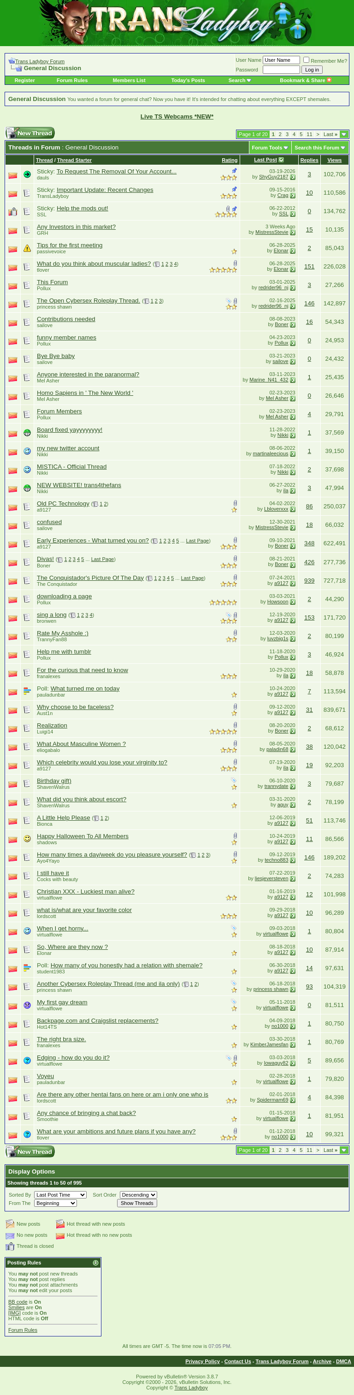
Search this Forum (317, 147)
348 (309, 543)
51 (309, 820)
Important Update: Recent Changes (105, 189)
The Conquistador (57, 584)
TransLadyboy (53, 196)
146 (309, 303)
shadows (47, 842)
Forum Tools (267, 147)
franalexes (48, 676)
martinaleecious (271, 453)
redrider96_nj (274, 287)
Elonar (281, 250)
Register (25, 80)
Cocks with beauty (57, 879)
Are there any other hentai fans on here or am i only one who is (122, 1094)
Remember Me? (325, 61)
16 (309, 321)
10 (309, 192)
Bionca (45, 824)
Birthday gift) (54, 780)
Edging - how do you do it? (73, 1057)
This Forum (52, 282)
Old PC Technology (63, 503)
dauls (43, 177)
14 (309, 968)
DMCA (343, 1361)
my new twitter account (68, 448)
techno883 (276, 860)
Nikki (42, 436)
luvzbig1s (278, 638)
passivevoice (51, 251)
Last (330, 134)
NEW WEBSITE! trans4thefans (79, 485)
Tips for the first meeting (69, 245)
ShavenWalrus (53, 787)
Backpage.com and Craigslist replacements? (98, 1020)
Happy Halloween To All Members (83, 836)
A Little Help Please (63, 817)
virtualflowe (49, 897)
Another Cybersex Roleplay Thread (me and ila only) (108, 983)
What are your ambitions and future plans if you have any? (116, 1131)
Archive (322, 1361)
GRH (42, 233)
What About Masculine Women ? (81, 743)
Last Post (265, 159)
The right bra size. (61, 1039)
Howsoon (278, 601)
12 (309, 894)
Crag (283, 195)
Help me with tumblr (64, 651)
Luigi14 (45, 731)
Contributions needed (66, 319)
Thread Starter (74, 160)
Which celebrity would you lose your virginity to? (102, 762)
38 (309, 746)
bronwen (46, 621)
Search (237, 80)
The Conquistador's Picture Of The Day (90, 577)
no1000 (280, 1026)
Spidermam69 (272, 1100)
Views (334, 160)
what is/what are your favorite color (84, 909)
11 (309, 134)
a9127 (44, 510)
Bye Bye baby (56, 355)
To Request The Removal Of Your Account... (117, 171)
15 (309, 229)
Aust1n (45, 713)
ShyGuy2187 (274, 176)
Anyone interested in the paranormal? (88, 374)
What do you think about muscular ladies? (94, 263)
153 (309, 617)
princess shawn (54, 307)
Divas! (45, 558)
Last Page (197, 540)
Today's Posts (188, 80)
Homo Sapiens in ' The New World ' (85, 392)
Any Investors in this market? (76, 226)
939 (309, 580)
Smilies (16, 1307)
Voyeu (45, 1076)
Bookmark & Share (305, 80)
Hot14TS (47, 1027)
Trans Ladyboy (190, 1387)
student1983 (51, 971)
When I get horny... (62, 928)
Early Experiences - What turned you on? (93, 540)
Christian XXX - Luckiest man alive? (86, 891)
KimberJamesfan (269, 1044)
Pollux (44, 288)
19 (309, 765)
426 (309, 562)
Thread (44, 160)
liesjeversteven (272, 878)
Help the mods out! (82, 208)
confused (49, 522)
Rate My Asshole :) (62, 633)
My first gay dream (62, 1002)
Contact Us (237, 1361)
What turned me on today (85, 688)
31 (309, 709)
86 (309, 506)
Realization (52, 725)
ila (286, 490)
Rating (229, 160)
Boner (281, 324)
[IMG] (14, 1313)
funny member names (66, 337)
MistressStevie (272, 232)
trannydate (277, 786)
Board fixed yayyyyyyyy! (69, 429)
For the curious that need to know (82, 670)
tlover (43, 270)
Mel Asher (48, 380)
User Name (249, 60)
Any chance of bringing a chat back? (86, 1112)
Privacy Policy (202, 1361)
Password (247, 69)
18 (309, 524)
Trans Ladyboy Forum (40, 61)
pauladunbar (51, 695)
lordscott (46, 916)
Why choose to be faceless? (75, 706)
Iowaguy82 (276, 1063)
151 (309, 266)
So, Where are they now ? (72, 946)
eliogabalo (48, 750)
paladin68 (277, 749)
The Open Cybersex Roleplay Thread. (88, 300)
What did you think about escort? (81, 799)
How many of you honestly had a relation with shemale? (127, 965)
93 (309, 986)
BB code (18, 1302)
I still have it (53, 873)
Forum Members (59, 411)
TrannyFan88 (52, 639)
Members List (129, 80)
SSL (42, 214)
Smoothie (47, 1119)
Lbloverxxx (276, 509)
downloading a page (64, 596)
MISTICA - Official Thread (71, 466)
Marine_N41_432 (268, 379)
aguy (283, 804)
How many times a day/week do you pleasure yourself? (112, 854)
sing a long (51, 614)
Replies (310, 160)
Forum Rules (72, 80)
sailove (45, 325)
